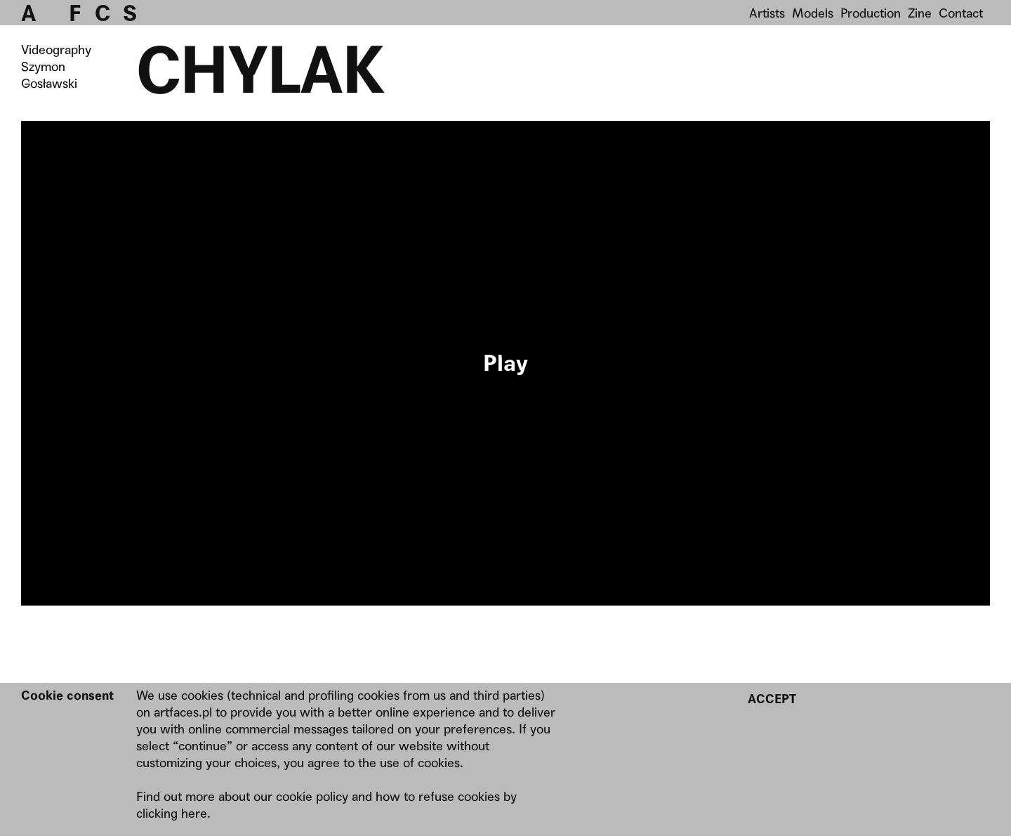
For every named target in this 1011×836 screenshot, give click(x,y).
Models (812, 13)
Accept (772, 698)
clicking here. (173, 813)
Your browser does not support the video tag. (505, 363)
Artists (767, 13)
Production (870, 13)
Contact (961, 13)
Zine (920, 13)
